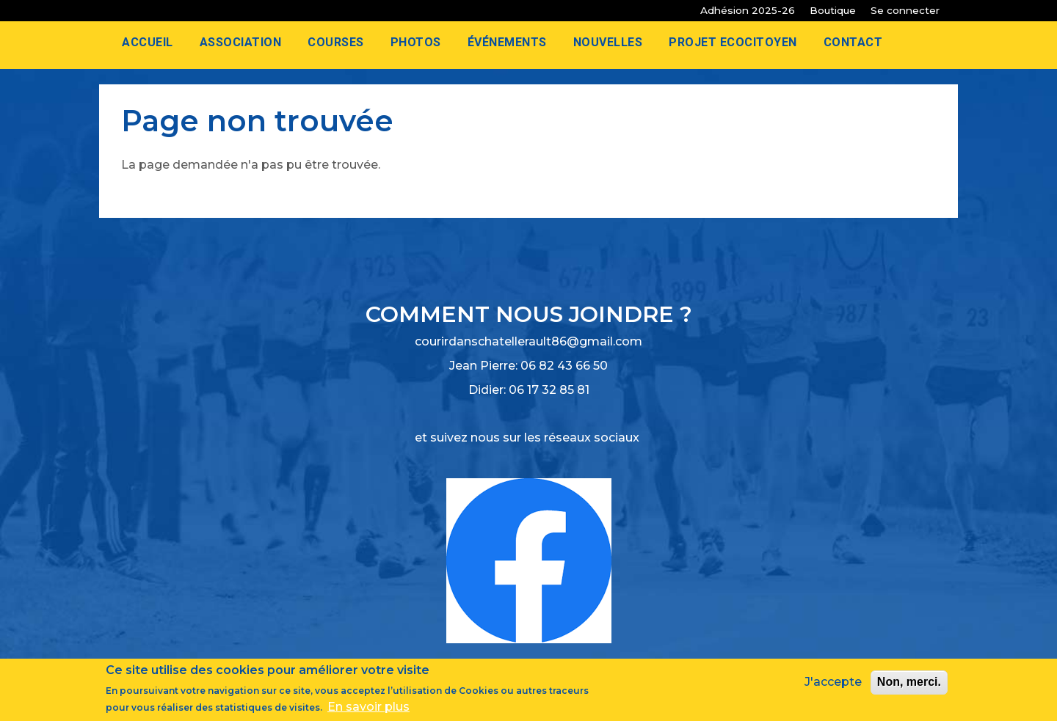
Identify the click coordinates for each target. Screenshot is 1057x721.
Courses (336, 42)
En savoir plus (368, 707)
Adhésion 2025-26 (747, 10)
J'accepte (833, 682)
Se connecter (905, 10)
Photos (416, 42)
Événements (507, 42)
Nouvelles (608, 42)
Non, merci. (909, 682)
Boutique (833, 10)
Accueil (147, 42)
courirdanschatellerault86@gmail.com (528, 341)
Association (241, 42)
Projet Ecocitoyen (733, 42)
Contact (853, 42)
